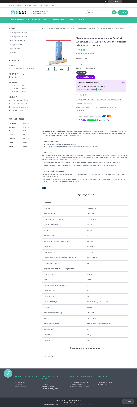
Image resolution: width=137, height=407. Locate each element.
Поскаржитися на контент (67, 404)
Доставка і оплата (17, 20)
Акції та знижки (34, 20)
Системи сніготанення (17, 41)
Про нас (46, 20)
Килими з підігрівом (105, 382)
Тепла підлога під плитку (18, 37)
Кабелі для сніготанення (79, 382)
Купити (82, 72)
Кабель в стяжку (20, 387)
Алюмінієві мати (48, 386)
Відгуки (71, 20)
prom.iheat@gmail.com (20, 107)
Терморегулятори (15, 45)
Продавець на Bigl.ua (68, 402)
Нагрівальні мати (20, 382)
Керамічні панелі (104, 384)
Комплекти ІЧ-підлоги (50, 389)
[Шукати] (114, 12)
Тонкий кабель (19, 384)
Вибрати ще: (86, 68)
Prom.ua (78, 400)
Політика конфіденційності (84, 404)
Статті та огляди (59, 20)
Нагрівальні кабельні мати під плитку (61, 28)
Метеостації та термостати (79, 387)
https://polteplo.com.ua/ (20, 103)
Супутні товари (14, 49)
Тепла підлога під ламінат (18, 33)
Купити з (86, 77)
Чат (128, 401)
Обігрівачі (12, 53)
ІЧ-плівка (45, 384)
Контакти (81, 20)
